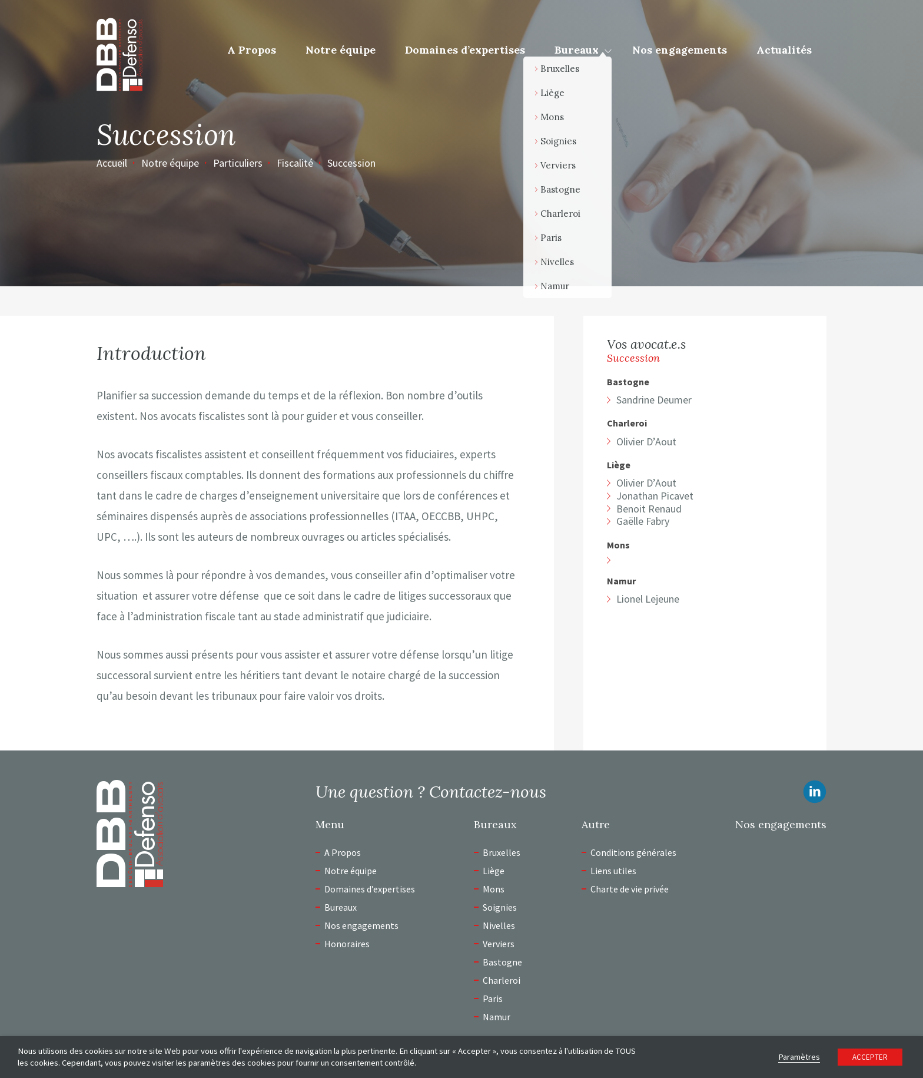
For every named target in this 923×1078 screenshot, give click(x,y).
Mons (618, 545)
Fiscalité (295, 163)
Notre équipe (341, 50)
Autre (596, 824)
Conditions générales (633, 852)
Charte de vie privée (629, 889)
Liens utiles (613, 871)
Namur (621, 581)
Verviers (498, 944)
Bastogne (628, 382)
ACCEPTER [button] (870, 1057)
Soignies (500, 907)
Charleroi (627, 423)
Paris (493, 998)
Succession (351, 163)
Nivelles (499, 925)
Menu (330, 824)
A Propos (251, 50)
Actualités (784, 50)
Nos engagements (679, 50)
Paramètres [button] (799, 1056)
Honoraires (347, 944)
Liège (618, 465)
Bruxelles (501, 852)
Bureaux (577, 50)
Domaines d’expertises (465, 50)
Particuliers (238, 163)
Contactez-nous (487, 791)
